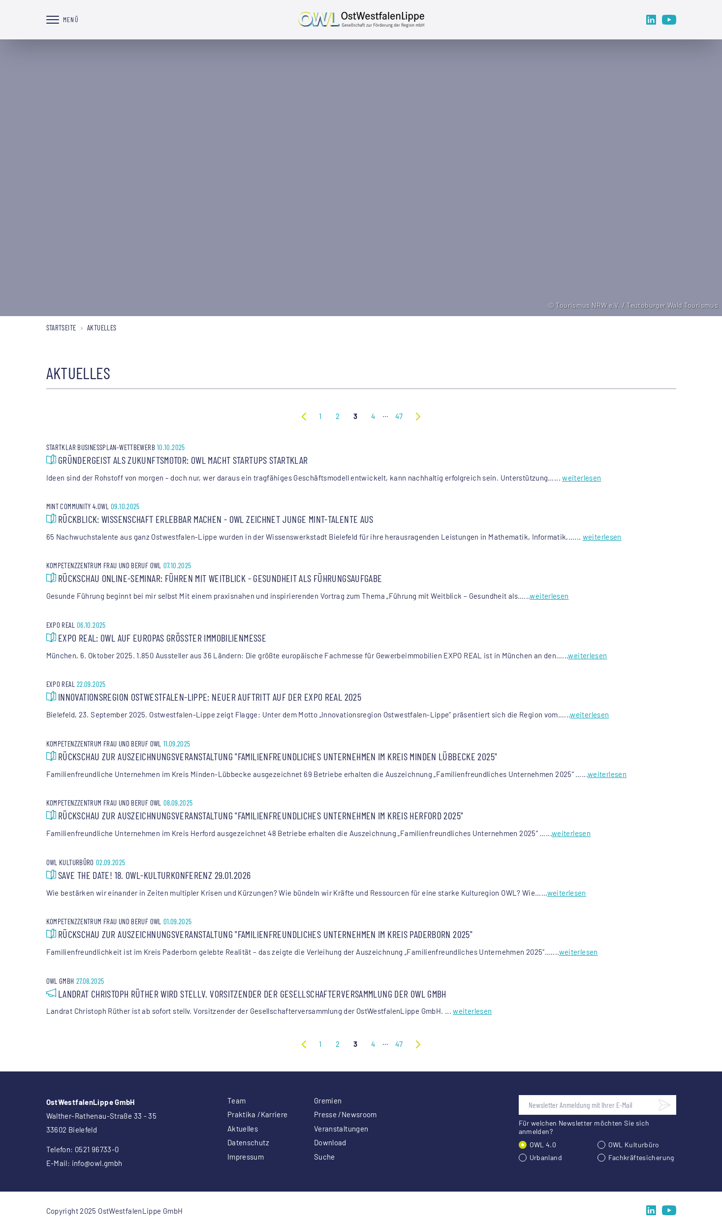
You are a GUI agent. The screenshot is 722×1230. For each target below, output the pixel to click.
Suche (324, 1156)
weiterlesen (581, 477)
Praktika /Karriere (257, 1114)
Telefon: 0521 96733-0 (82, 1149)
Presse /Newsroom (345, 1114)
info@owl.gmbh (97, 1163)
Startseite (61, 327)
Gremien (328, 1100)
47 (399, 416)
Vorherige (304, 416)
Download (330, 1142)
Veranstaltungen (341, 1128)
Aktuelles (242, 1128)
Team (236, 1100)
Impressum (245, 1156)
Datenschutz (248, 1142)
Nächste (418, 416)
